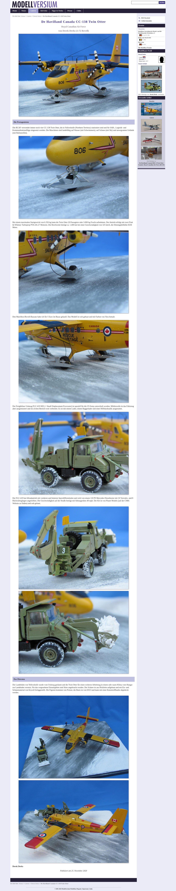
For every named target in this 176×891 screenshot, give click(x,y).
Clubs (79, 11)
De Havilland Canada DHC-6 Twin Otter (151, 163)
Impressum (85, 889)
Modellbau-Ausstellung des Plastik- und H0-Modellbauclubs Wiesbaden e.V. (150, 32)
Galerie (33, 11)
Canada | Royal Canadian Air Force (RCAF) (151, 165)
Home (15, 11)
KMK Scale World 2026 (144, 37)
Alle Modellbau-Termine (145, 47)
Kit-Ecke (44, 11)
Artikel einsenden (146, 21)
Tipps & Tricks (57, 11)
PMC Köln (141, 42)
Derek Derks (37, 16)
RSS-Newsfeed (145, 18)
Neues (23, 11)
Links (91, 889)
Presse (70, 11)
